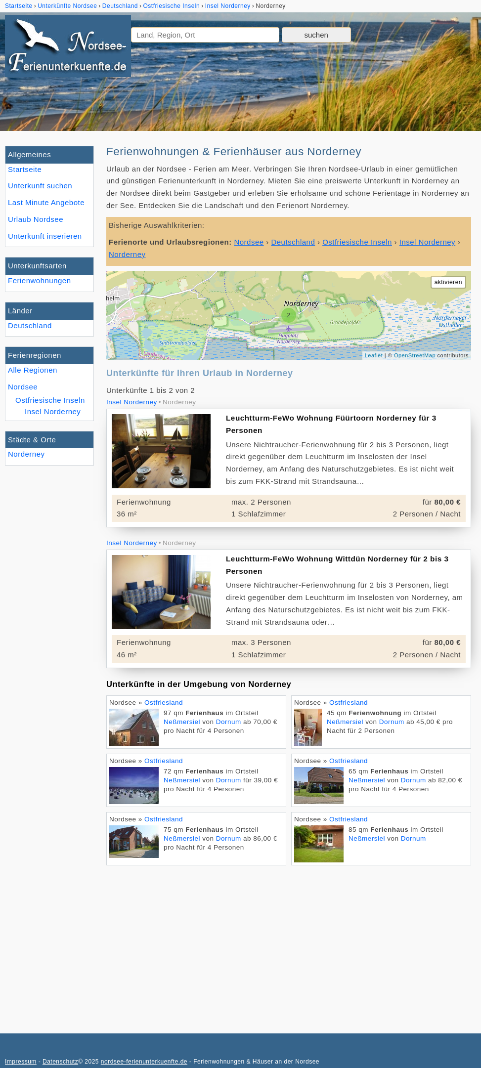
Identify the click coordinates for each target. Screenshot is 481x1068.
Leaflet (374, 355)
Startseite (25, 169)
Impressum (21, 1061)
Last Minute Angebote (46, 202)
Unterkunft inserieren (45, 236)
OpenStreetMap (415, 355)
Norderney (26, 454)
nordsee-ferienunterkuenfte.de (144, 1061)
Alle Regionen (32, 370)
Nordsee (23, 387)
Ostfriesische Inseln (50, 400)
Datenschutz (60, 1061)
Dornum (228, 722)
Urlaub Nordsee (35, 219)
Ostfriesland (163, 702)
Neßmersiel (182, 722)
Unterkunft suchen (40, 185)
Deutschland (30, 325)
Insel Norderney (53, 411)
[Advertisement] (288, 944)
